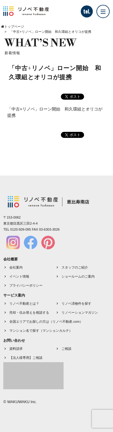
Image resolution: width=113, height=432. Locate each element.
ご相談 (66, 348)
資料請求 (16, 348)
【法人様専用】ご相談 (25, 357)
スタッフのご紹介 (74, 267)
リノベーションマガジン (79, 312)
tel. (86, 11)
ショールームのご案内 (78, 276)
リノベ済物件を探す (76, 303)
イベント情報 (19, 276)
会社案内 (16, 267)
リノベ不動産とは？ (24, 303)
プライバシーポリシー (25, 285)
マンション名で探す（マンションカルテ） (40, 330)
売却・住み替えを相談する (29, 312)
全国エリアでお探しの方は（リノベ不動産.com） (46, 321)
